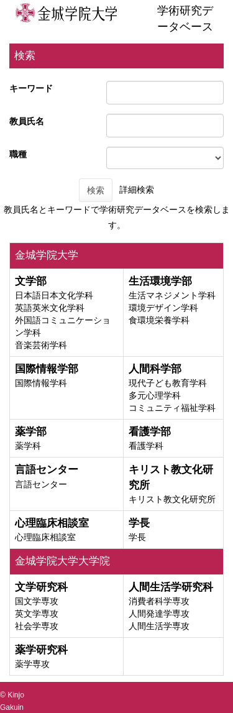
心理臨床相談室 (45, 537)
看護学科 (146, 446)
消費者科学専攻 (159, 601)
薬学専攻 (32, 664)
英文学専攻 (36, 614)
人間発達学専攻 (159, 614)
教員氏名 (26, 121)
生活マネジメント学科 (172, 295)
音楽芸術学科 (41, 345)
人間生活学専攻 (159, 626)
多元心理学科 (155, 395)
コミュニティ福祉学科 (172, 408)
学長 (137, 537)
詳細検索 (136, 190)
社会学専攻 (36, 626)
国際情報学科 (41, 383)
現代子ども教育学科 (168, 383)
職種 (18, 154)
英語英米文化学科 (50, 308)
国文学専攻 (36, 601)
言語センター (41, 484)
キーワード (31, 88)
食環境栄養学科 (159, 320)
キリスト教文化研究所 (172, 499)
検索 (95, 190)
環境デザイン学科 (163, 308)
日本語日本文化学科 (54, 295)
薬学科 (28, 446)
